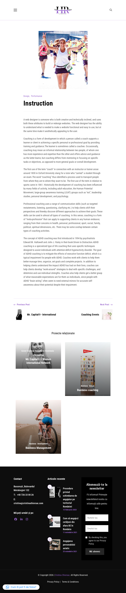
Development (42, 444)
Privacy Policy (53, 582)
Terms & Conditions (70, 582)
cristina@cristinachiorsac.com (28, 503)
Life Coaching (38, 355)
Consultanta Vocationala (44, 351)
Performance (36, 96)
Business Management (38, 447)
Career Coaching (27, 351)
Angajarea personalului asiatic (69, 545)
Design (26, 96)
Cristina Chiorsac (62, 575)
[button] (21, 587)
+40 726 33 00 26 (25, 494)
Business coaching (87, 390)
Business (84, 386)
